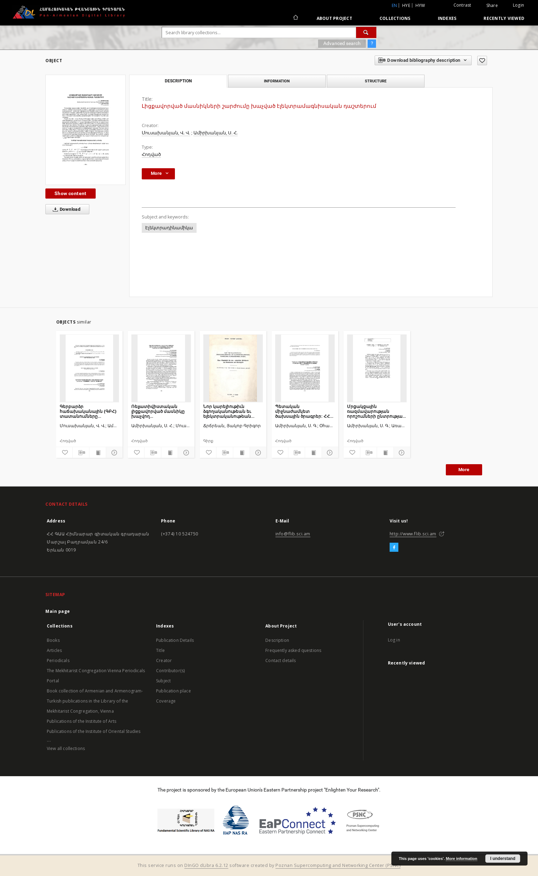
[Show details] (113, 452)
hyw (420, 5)
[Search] (366, 32)
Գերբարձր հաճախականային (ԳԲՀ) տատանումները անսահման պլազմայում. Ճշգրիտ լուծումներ (88, 411)
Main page (57, 611)
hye (406, 5)
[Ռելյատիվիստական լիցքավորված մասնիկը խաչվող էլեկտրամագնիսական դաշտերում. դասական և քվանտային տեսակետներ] (161, 368)
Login (518, 5)
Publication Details (175, 640)
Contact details (280, 660)
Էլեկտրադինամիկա (169, 228)
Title (160, 650)
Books (53, 640)
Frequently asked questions (293, 650)
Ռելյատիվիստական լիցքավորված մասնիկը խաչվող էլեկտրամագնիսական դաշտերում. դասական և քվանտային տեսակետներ (159, 411)
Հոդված (151, 154)
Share (492, 5)
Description (277, 640)
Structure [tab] (375, 81)
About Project (334, 18)
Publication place (173, 691)
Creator (164, 660)
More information (461, 858)
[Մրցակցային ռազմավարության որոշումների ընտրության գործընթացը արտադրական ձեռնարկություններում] (376, 368)
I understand (502, 858)
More (464, 469)
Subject (163, 681)
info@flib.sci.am (293, 534)
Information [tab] (277, 81)
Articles (54, 650)
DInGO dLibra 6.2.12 (206, 865)
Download (65, 209)
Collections (395, 18)
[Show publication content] (97, 452)
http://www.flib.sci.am (413, 534)
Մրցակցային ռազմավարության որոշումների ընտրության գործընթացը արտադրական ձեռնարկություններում (376, 411)
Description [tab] (178, 81)
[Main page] (295, 18)
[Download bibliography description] (81, 452)
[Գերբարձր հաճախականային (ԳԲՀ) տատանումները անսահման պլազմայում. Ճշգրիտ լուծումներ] (89, 368)
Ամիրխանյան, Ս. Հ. (215, 133)
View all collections (66, 748)
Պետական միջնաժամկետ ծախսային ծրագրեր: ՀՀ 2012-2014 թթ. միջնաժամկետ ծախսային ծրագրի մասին (302, 411)
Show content (70, 193)
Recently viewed (504, 18)
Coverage (166, 701)
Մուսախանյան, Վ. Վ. (166, 133)
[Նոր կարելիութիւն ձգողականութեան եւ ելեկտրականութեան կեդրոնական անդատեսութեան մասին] (233, 368)
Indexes (447, 18)
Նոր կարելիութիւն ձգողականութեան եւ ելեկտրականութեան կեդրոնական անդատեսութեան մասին (232, 411)
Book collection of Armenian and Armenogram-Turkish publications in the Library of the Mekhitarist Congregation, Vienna (95, 701)
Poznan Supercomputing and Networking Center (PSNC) (337, 865)
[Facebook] (394, 547)
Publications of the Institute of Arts (82, 721)
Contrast (462, 5)
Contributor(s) (170, 671)
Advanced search (342, 43)
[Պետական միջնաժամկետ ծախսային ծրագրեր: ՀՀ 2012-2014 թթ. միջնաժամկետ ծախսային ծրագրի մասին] (304, 368)
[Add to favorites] (482, 60)
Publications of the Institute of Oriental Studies (93, 731)
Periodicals (58, 660)
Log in (394, 640)
